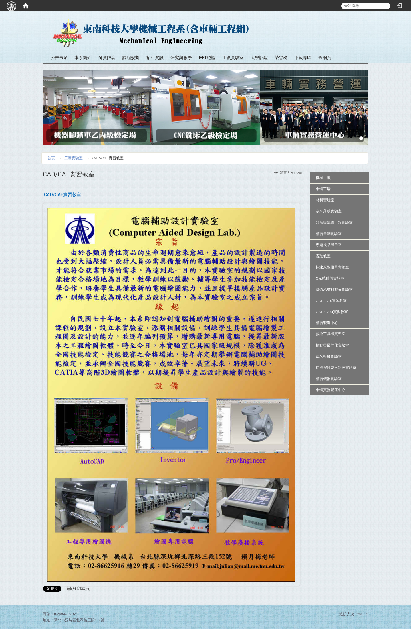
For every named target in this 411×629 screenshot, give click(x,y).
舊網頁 (324, 57)
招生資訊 (155, 57)
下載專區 (302, 57)
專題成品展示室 (329, 245)
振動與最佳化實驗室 (332, 345)
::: (361, 23)
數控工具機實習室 (330, 334)
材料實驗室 (325, 200)
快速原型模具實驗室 (332, 267)
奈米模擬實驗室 (329, 356)
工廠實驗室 (233, 57)
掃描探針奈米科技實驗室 (336, 367)
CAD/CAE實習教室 (331, 300)
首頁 (51, 158)
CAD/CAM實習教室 (332, 312)
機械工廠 (323, 178)
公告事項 (59, 57)
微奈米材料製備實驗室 (334, 289)
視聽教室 (323, 256)
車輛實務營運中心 (330, 390)
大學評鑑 (259, 57)
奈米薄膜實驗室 (329, 211)
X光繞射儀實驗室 (330, 278)
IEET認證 (207, 57)
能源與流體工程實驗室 (334, 222)
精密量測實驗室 (329, 234)
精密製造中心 (327, 323)
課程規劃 (131, 57)
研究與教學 (181, 57)
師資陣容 (107, 57)
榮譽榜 (281, 57)
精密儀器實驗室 (329, 379)
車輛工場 (323, 189)
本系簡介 (83, 57)
